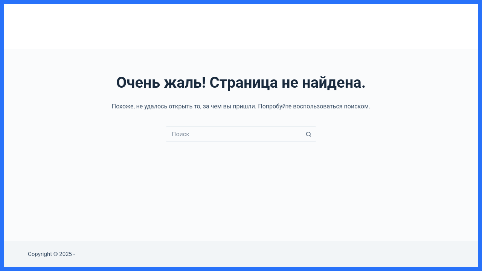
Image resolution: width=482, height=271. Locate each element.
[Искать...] (233, 134)
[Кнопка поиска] (308, 134)
